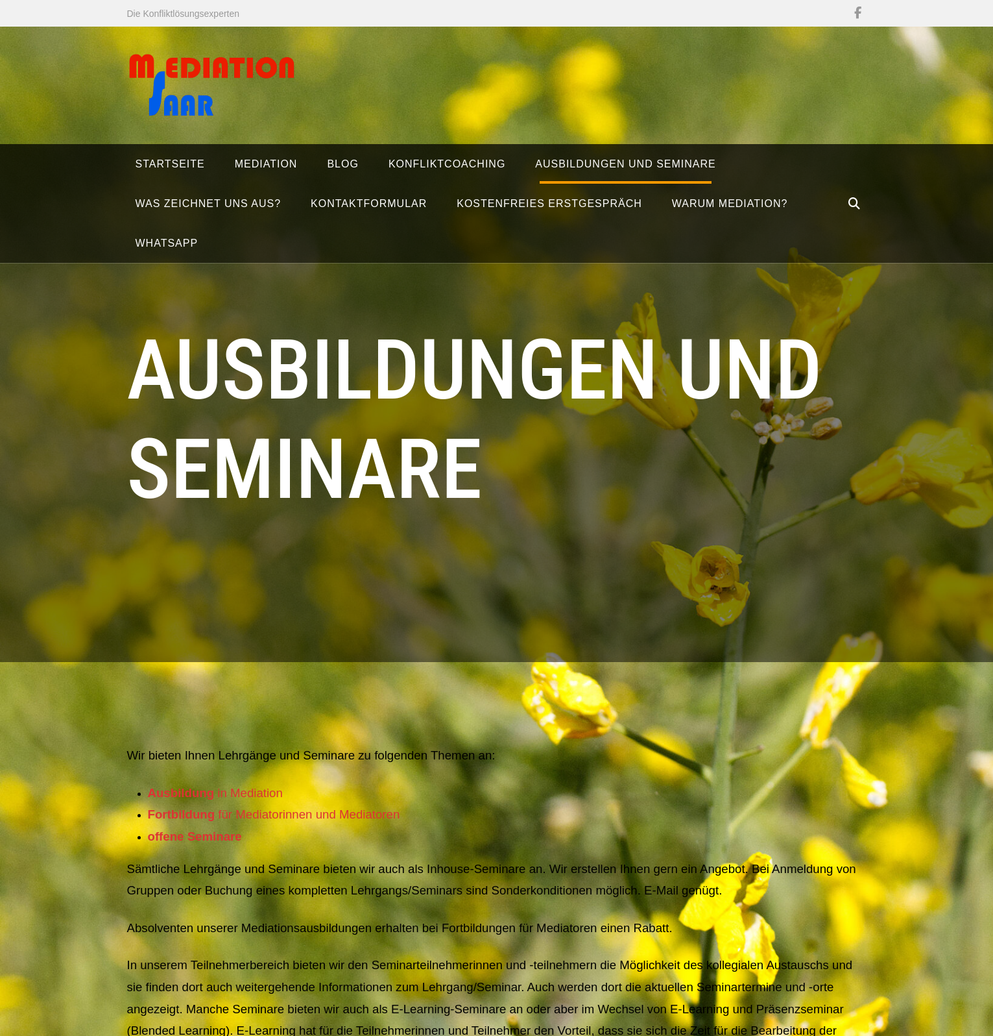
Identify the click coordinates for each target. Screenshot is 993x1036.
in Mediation (215, 797)
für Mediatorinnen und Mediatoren (274, 819)
